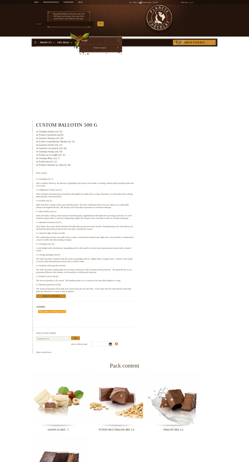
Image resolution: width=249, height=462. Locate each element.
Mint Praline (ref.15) (155, 140)
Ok (183, 268)
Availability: (148, 246)
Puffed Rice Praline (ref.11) (158, 116)
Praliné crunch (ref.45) (156, 213)
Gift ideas (64, 38)
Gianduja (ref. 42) (154, 178)
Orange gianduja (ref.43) (157, 189)
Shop (36, 2)
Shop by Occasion (87, 38)
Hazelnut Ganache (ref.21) (158, 154)
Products (47, 38)
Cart (194, 15)
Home (34, 44)
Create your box (194, 38)
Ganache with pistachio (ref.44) (160, 199)
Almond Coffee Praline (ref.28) (159, 167)
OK (69, 24)
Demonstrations (51, 2)
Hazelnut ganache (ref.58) (157, 224)
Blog (80, 2)
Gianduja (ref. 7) (154, 105)
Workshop (69, 2)
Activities (109, 38)
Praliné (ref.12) (153, 127)
